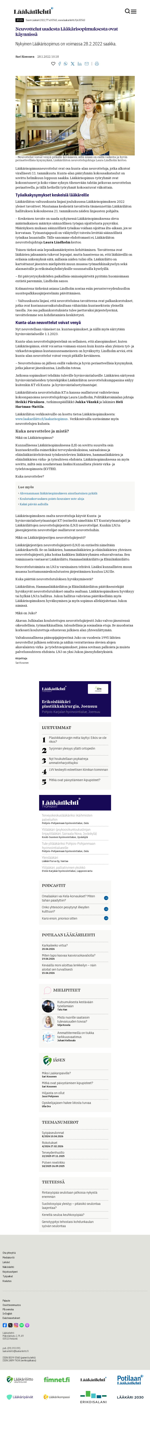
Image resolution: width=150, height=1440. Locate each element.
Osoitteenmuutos (12, 1305)
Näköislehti (8, 1267)
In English (7, 1313)
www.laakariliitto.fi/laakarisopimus (41, 419)
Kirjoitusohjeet (10, 1271)
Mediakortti (9, 1257)
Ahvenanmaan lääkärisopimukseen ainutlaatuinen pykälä (58, 493)
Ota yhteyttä (9, 1252)
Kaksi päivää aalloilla (34, 504)
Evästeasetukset (11, 1318)
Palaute (6, 1300)
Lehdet (6, 1262)
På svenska (8, 1309)
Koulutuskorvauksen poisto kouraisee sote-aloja (52, 499)
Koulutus (7, 1281)
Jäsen (19, 20)
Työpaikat (8, 1276)
